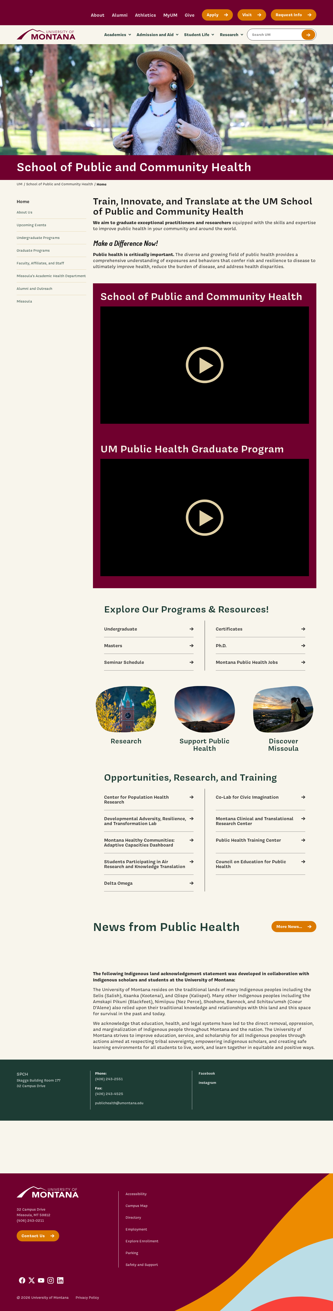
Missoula (24, 301)
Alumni (120, 15)
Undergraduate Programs (38, 237)
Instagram (207, 1082)
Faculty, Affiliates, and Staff (40, 263)
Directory (133, 1217)
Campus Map (137, 1205)
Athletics (145, 15)
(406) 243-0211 (30, 1220)
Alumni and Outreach (34, 288)
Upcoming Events (31, 225)
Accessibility (136, 1194)
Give (189, 15)
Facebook (207, 1073)
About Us (24, 212)
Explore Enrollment (142, 1241)
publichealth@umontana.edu (119, 1103)
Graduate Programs (33, 250)
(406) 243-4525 (109, 1093)
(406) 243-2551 (109, 1079)
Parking (132, 1253)
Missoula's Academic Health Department (51, 276)
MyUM (170, 15)
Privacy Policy (87, 1297)
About (98, 15)
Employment (136, 1229)
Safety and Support (142, 1264)
